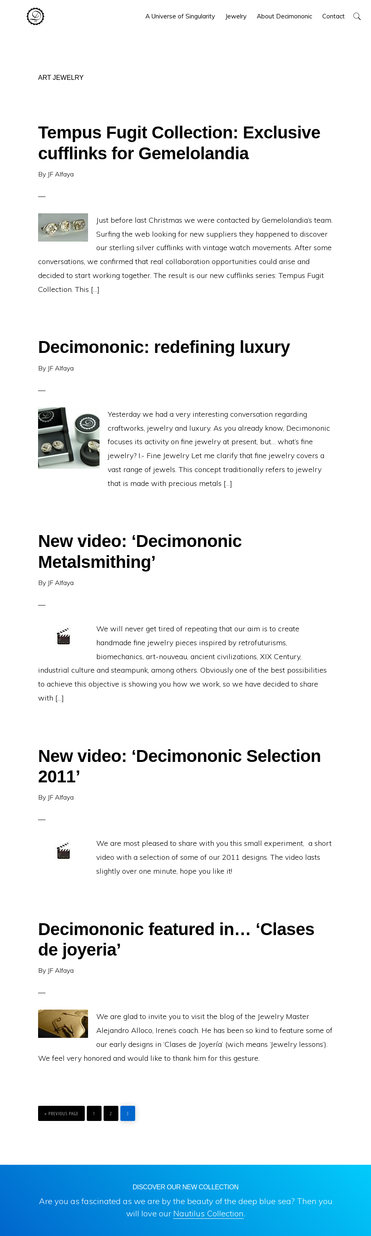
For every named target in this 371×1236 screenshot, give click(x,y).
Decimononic (35, 16)
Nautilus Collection (208, 1213)
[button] (357, 16)
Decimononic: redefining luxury (164, 347)
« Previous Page (61, 1111)
